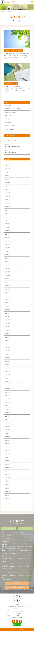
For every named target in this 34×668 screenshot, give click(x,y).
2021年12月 (8, 340)
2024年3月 (7, 248)
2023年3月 (7, 289)
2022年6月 (7, 320)
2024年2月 (7, 251)
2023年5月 (7, 282)
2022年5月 (7, 323)
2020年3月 (7, 412)
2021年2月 (7, 375)
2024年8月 (7, 230)
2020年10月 (8, 388)
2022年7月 (7, 316)
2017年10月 (8, 488)
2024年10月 (8, 224)
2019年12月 (8, 423)
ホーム (2, 14)
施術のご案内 (8, 119)
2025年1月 (7, 213)
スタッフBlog (8, 108)
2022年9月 (7, 309)
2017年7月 (7, 495)
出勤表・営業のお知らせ (11, 115)
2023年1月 (7, 296)
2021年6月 (7, 361)
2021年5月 (7, 364)
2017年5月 (7, 498)
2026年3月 (7, 165)
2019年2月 (7, 454)
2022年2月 (7, 333)
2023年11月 (8, 261)
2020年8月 (7, 395)
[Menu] (32, 2)
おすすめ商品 (8, 126)
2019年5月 (7, 443)
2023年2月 (7, 292)
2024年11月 (8, 220)
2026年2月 (7, 169)
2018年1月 (7, 481)
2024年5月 (7, 241)
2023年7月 (7, 275)
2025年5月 (7, 200)
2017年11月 (8, 485)
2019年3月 (7, 450)
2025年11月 (8, 179)
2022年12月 (8, 299)
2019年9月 (7, 430)
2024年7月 (7, 234)
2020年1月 (7, 419)
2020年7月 (7, 399)
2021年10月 (8, 347)
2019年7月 (7, 436)
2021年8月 (7, 354)
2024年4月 (7, 244)
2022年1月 (7, 337)
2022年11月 (8, 303)
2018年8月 (7, 464)
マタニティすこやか (10, 122)
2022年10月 (8, 306)
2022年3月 (7, 330)
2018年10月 (8, 460)
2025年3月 (7, 206)
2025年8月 (7, 189)
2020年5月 (7, 406)
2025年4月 (7, 203)
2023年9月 (7, 268)
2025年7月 (7, 193)
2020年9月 (7, 392)
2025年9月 (7, 186)
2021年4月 (7, 368)
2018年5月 (7, 471)
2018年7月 (7, 467)
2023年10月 (8, 265)
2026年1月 (7, 172)
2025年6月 (7, 196)
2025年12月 (8, 175)
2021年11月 (8, 344)
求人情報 (17, 584)
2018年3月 (7, 478)
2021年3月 (7, 371)
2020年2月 (7, 416)
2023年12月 (8, 258)
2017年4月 (7, 502)
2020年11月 (8, 385)
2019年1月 (7, 457)
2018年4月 (7, 474)
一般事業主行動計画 (17, 588)
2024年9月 (7, 227)
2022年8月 (7, 313)
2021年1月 (7, 378)
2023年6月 (7, 278)
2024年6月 (7, 237)
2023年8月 (7, 272)
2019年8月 (7, 433)
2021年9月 (7, 351)
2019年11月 (8, 426)
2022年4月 (7, 327)
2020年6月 (7, 402)
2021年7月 (7, 357)
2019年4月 (7, 447)
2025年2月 (7, 210)
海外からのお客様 (9, 129)
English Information (9, 132)
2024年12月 (8, 217)
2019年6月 (7, 440)
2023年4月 (7, 285)
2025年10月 (8, 182)
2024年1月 (7, 254)
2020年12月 (8, 382)
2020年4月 (7, 409)
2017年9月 (7, 491)
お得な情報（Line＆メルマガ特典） (13, 112)
